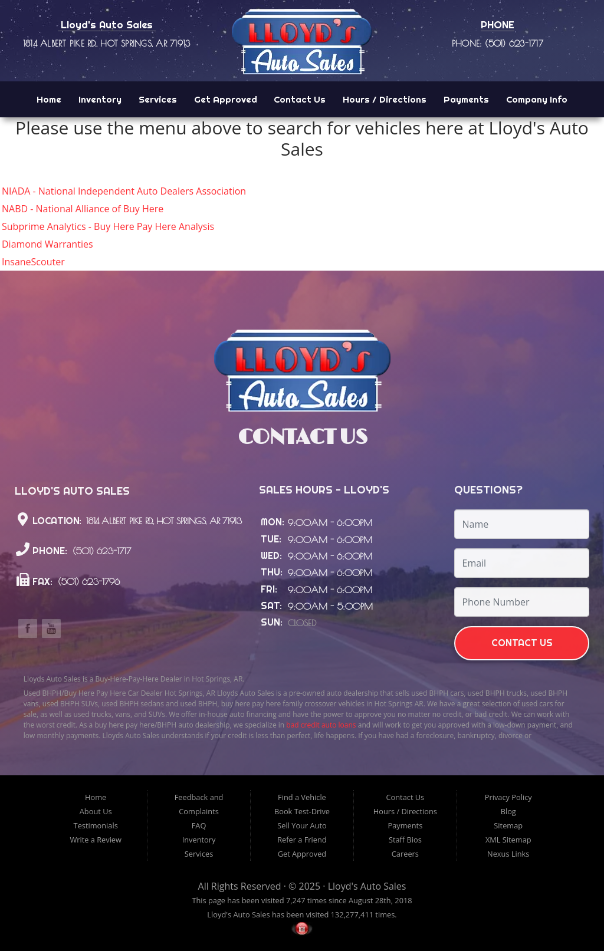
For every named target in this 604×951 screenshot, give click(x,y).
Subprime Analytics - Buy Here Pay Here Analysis (108, 226)
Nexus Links (508, 853)
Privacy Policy (508, 797)
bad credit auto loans (321, 725)
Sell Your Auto (301, 825)
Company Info (536, 99)
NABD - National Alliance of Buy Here (82, 208)
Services (158, 99)
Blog (508, 811)
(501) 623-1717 (100, 551)
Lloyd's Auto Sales (367, 886)
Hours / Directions (384, 99)
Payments (466, 99)
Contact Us (300, 99)
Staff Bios (405, 839)
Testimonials (96, 825)
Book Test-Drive (302, 811)
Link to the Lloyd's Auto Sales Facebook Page (27, 628)
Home (49, 99)
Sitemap (508, 825)
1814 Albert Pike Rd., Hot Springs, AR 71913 (106, 43)
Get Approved (225, 99)
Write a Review (96, 839)
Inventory (100, 99)
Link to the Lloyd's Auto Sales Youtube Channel (51, 628)
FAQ (199, 825)
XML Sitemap (508, 839)
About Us (96, 811)
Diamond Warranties (47, 244)
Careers (405, 853)
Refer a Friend (302, 839)
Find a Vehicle (302, 797)
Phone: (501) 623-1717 (497, 43)
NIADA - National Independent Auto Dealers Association (124, 191)
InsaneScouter (33, 261)
